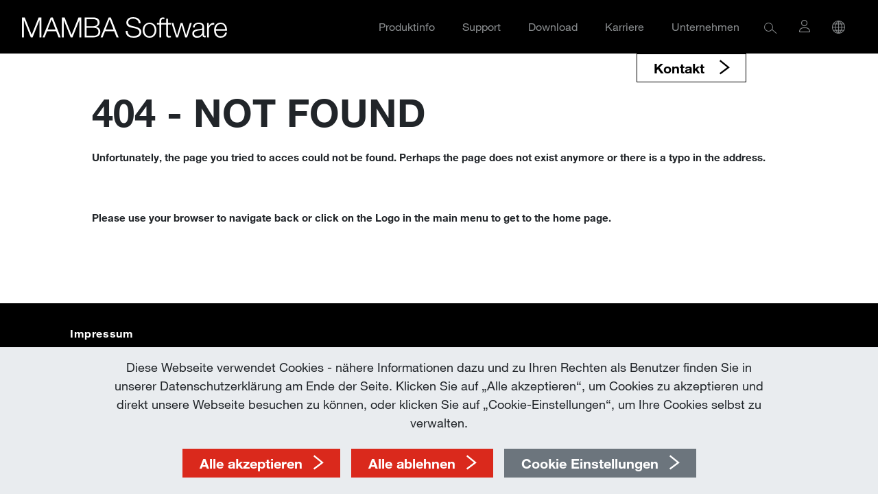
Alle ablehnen (411, 463)
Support (481, 26)
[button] (770, 27)
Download (553, 26)
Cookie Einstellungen (589, 463)
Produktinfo (407, 26)
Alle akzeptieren (251, 463)
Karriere (624, 26)
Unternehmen (705, 26)
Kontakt (681, 68)
